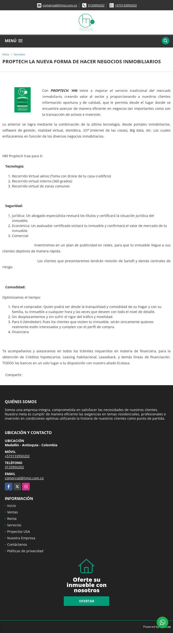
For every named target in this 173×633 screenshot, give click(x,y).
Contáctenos (17, 544)
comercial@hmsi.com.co (60, 5)
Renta (12, 518)
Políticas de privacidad (25, 551)
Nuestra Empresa (21, 538)
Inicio (5, 54)
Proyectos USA (18, 531)
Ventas (12, 512)
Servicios (19, 54)
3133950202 (96, 5)
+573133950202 (126, 5)
